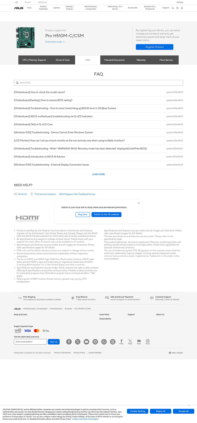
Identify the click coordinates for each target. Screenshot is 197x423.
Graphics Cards (48, 343)
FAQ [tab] (87, 60)
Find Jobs (160, 356)
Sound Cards (47, 360)
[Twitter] (77, 405)
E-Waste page (162, 331)
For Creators (19, 344)
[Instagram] (95, 405)
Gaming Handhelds (21, 327)
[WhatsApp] (104, 405)
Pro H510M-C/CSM (26, 14)
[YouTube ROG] (139, 405)
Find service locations (45, 194)
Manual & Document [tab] (114, 60)
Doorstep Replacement (137, 378)
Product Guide (105, 335)
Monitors (17, 360)
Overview (17, 19)
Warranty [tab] (141, 60)
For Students (19, 348)
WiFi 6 (73, 327)
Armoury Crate (105, 351)
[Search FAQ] (98, 83)
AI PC (101, 343)
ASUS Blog (103, 331)
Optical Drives (48, 364)
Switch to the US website (106, 214)
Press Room (161, 335)
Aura (101, 356)
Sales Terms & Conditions (138, 343)
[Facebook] (69, 405)
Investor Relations (163, 327)
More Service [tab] (167, 60)
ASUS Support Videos (137, 351)
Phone (16, 323)
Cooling (45, 352)
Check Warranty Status (137, 331)
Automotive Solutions (108, 327)
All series (68, 309)
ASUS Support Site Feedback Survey (77, 194)
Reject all (160, 411)
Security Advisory (135, 347)
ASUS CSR (160, 351)
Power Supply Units (50, 356)
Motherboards (48, 339)
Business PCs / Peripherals (150, 7)
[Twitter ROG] (130, 405)
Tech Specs (29, 19)
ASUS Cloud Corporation (166, 343)
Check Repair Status (136, 319)
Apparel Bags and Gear (79, 358)
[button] (180, 2)
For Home (18, 335)
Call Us (131, 339)
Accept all (184, 411)
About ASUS (161, 319)
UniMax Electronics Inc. (165, 347)
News (158, 323)
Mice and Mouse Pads (79, 350)
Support (51, 19)
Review (41, 19)
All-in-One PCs (48, 327)
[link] (18, 8)
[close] (139, 203)
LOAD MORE (98, 174)
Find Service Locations (137, 323)
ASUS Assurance (134, 374)
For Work (17, 339)
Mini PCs (45, 331)
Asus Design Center (107, 319)
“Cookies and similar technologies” (85, 419)
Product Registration (136, 327)
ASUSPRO (103, 323)
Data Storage (75, 319)
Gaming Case (47, 348)
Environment (104, 368)
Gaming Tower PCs (50, 319)
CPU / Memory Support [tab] (33, 60)
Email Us (22, 194)
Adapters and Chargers (79, 362)
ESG (101, 364)
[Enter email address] (30, 405)
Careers (159, 360)
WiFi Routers (75, 331)
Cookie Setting (137, 411)
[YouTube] (86, 405)
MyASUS (131, 356)
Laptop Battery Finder (137, 382)
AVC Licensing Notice (108, 339)
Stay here (82, 214)
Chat (130, 364)
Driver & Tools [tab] (62, 60)
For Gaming (18, 352)
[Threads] (112, 405)
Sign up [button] (53, 405)
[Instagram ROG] (147, 405)
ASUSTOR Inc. (162, 339)
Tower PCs (46, 323)
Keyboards (74, 346)
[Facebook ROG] (121, 405)
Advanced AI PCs (106, 347)
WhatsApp (132, 360)
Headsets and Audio (78, 354)
